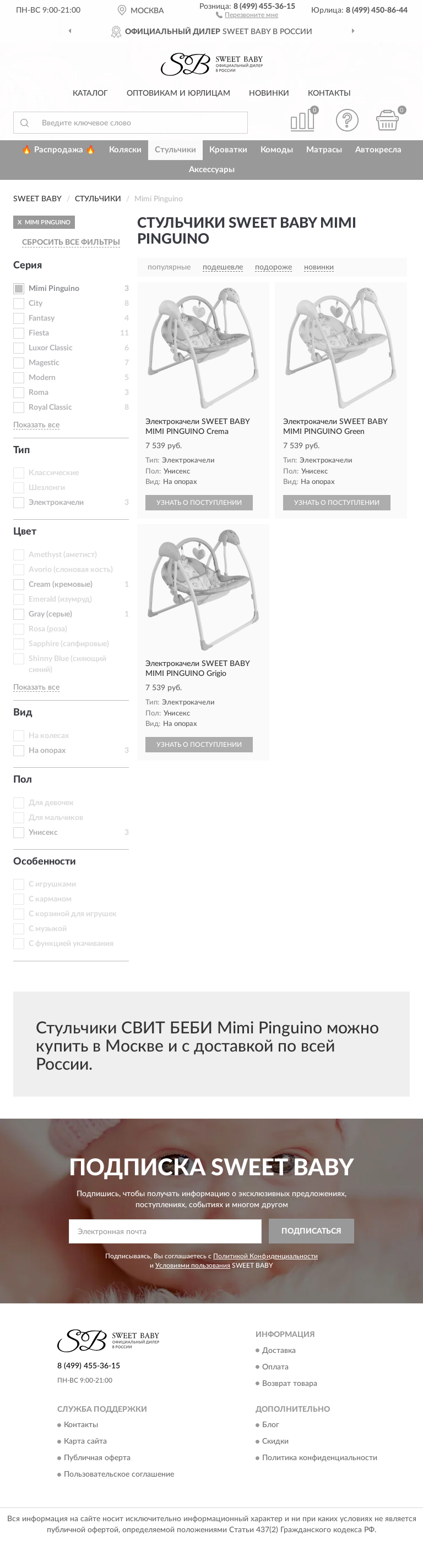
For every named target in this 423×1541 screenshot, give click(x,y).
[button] (247, 14)
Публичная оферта (97, 1458)
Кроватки (228, 150)
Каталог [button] (90, 93)
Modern (42, 378)
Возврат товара (289, 1384)
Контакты (329, 93)
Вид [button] (22, 713)
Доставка (279, 1351)
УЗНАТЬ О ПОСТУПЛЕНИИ (199, 502)
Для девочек (51, 803)
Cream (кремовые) (61, 584)
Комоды (277, 150)
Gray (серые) (50, 614)
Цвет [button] (24, 532)
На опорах (47, 751)
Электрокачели (56, 503)
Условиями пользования (192, 1265)
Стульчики (175, 150)
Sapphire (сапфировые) (69, 644)
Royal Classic (50, 407)
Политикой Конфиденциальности (265, 1256)
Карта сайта (85, 1441)
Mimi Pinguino (54, 289)
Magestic (44, 363)
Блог (270, 1425)
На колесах (49, 736)
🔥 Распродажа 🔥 (58, 150)
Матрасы (324, 150)
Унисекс (43, 832)
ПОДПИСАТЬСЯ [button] (311, 1231)
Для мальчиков (56, 818)
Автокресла (378, 150)
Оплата (275, 1367)
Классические (54, 473)
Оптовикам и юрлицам (178, 93)
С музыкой (48, 929)
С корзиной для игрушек (73, 914)
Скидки (275, 1441)
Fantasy (42, 318)
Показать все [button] (36, 425)
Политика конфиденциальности (319, 1458)
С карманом (50, 899)
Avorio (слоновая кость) (71, 570)
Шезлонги (47, 488)
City (35, 303)
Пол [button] (22, 780)
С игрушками (52, 884)
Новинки (269, 93)
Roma (38, 393)
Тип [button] (21, 450)
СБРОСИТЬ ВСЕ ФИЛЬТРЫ (71, 242)
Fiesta (39, 333)
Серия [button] (27, 266)
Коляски (125, 150)
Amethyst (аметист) (63, 555)
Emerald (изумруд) (60, 599)
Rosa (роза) (48, 629)
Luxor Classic (51, 348)
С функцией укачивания (71, 944)
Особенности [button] (44, 862)
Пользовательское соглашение (119, 1474)
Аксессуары (212, 170)
